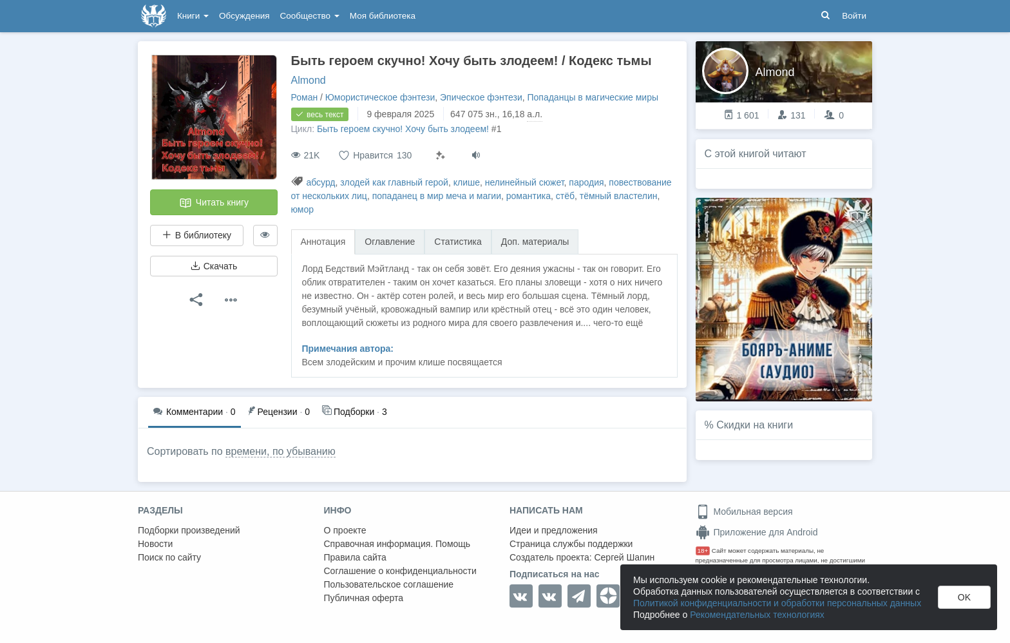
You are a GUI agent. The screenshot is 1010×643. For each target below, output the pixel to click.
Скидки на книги (754, 424)
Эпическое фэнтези (481, 97)
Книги (193, 16)
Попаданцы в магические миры (592, 97)
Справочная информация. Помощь (397, 544)
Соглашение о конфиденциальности (400, 571)
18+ (703, 550)
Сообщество (309, 16)
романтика (528, 196)
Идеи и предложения (554, 530)
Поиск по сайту (169, 557)
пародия (586, 182)
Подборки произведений (189, 530)
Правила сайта (355, 557)
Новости (155, 544)
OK (964, 597)
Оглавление (390, 241)
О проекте (345, 530)
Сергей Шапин (624, 557)
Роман (304, 97)
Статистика (458, 241)
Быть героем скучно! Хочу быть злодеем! (403, 129)
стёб (565, 196)
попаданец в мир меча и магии (436, 196)
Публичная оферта (364, 598)
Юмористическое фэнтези (380, 97)
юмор (302, 209)
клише (466, 182)
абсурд (320, 182)
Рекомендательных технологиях (757, 614)
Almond (308, 80)
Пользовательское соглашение (389, 584)
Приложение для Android (757, 532)
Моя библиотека (382, 16)
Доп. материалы (535, 241)
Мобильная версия (744, 511)
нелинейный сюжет (524, 182)
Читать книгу (214, 203)
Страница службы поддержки (571, 544)
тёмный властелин (619, 196)
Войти (854, 16)
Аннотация (323, 241)
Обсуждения (244, 16)
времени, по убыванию (280, 451)
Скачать (214, 266)
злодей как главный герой (394, 182)
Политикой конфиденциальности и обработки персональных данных (777, 603)
